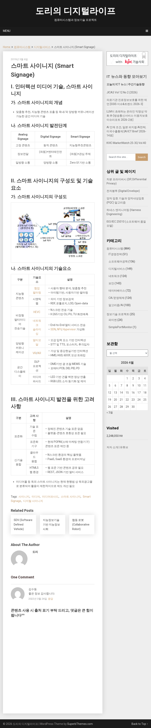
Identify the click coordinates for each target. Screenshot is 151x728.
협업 (37, 288)
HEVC (36, 312)
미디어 (36, 496)
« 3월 (110, 412)
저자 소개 (112, 447)
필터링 (37, 292)
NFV (59, 329)
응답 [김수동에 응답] (50, 598)
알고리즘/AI (116, 305)
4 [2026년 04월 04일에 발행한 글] (145, 378)
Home (6, 47)
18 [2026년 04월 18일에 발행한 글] (144, 392)
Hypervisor (69, 329)
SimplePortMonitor (120, 327)
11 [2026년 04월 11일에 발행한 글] (144, 385)
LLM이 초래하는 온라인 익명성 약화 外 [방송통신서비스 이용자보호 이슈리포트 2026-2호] (127, 115)
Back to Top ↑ (140, 723)
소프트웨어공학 (118, 261)
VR (34, 353)
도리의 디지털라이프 (75, 11)
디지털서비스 (42, 47)
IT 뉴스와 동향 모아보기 (127, 76)
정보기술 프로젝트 (118, 314)
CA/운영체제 (116, 297)
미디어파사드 (50, 496)
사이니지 (23, 496)
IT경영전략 (115, 254)
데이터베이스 (117, 290)
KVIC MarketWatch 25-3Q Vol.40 (126, 142)
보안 (111, 283)
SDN (53, 329)
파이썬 (113, 319)
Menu (6, 30)
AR (39, 353)
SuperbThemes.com (80, 723)
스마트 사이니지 (71, 496)
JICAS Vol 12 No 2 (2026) (122, 92)
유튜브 (124, 447)
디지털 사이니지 (33, 501)
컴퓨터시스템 (22, 47)
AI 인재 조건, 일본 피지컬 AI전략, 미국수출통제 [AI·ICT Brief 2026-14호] (126, 131)
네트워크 (114, 276)
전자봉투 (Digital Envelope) (123, 190)
